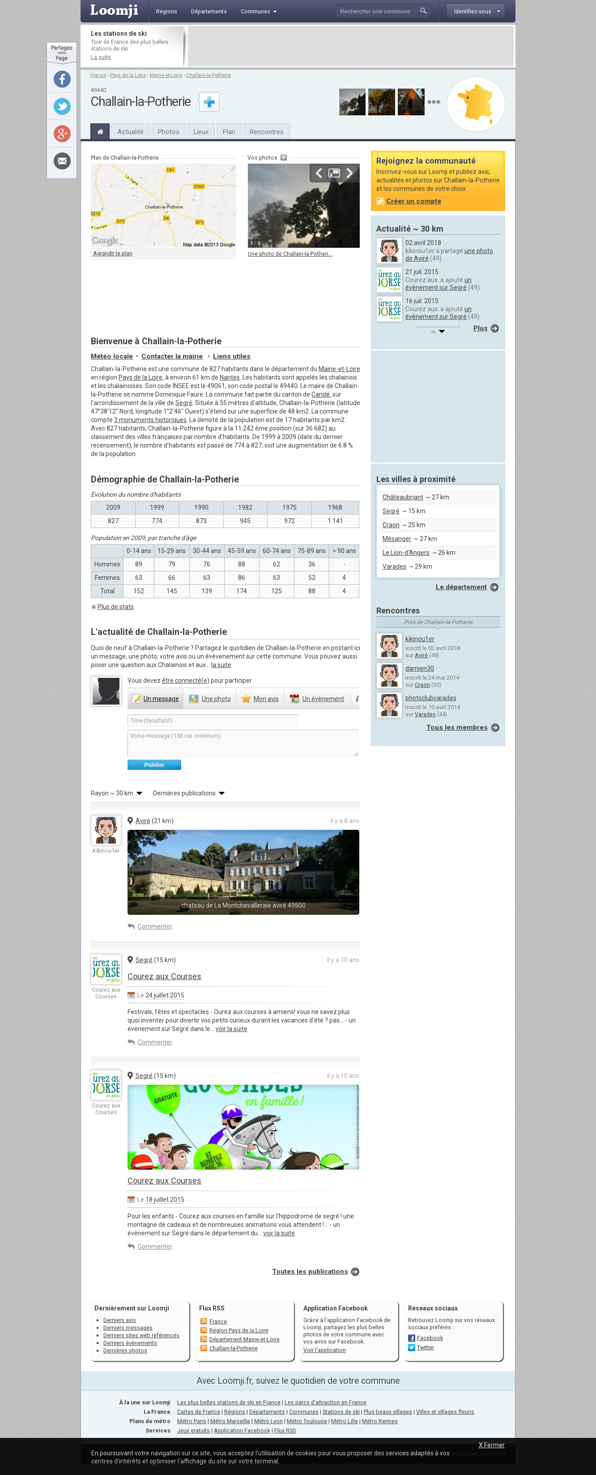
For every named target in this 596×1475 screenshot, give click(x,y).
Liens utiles (232, 356)
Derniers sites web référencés (141, 1335)
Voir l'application (324, 1350)
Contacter (172, 356)
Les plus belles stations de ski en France (229, 1402)
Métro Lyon (268, 1421)
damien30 (419, 668)
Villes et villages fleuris (445, 1411)
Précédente (319, 173)
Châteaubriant (403, 497)
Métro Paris (191, 1421)
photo (216, 698)
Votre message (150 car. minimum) (243, 743)
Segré (183, 402)
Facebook (430, 1338)
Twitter (425, 1347)
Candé (320, 394)
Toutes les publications (310, 1272)
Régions (234, 1411)
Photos (168, 132)
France (98, 75)
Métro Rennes (380, 1421)
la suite (221, 664)
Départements (267, 1411)
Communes (304, 1411)
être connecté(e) (185, 680)
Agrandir (334, 173)
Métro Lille (344, 1421)
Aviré (143, 820)
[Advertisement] (351, 46)
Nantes (230, 377)
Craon (391, 524)
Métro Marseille (230, 1421)
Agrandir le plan (112, 253)
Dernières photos (125, 1350)
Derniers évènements (130, 1343)
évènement (323, 698)
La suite (101, 57)
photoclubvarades (430, 698)
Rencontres (267, 132)
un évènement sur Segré (438, 283)
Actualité (131, 132)
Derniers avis (119, 1320)
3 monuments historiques (150, 419)
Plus (480, 328)
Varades (394, 566)
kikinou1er (419, 638)
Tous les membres (457, 727)
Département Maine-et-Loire (244, 1339)
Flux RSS (212, 1308)
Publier (154, 764)
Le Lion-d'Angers (406, 552)
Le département (461, 587)
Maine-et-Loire (166, 75)
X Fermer (492, 1445)
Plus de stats (116, 606)
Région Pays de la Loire (238, 1330)
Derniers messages (128, 1327)
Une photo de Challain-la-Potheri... (290, 253)
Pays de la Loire (128, 75)
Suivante (349, 173)
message (161, 698)
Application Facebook (242, 1430)
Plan (229, 132)
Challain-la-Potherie (208, 75)
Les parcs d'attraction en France (325, 1402)
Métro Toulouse (307, 1421)
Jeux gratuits (193, 1430)
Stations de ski (341, 1411)
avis (266, 698)
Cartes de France (198, 1411)
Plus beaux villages (388, 1411)
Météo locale (112, 356)
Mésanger (397, 538)
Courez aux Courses (164, 976)
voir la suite (231, 1028)
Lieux (201, 132)
